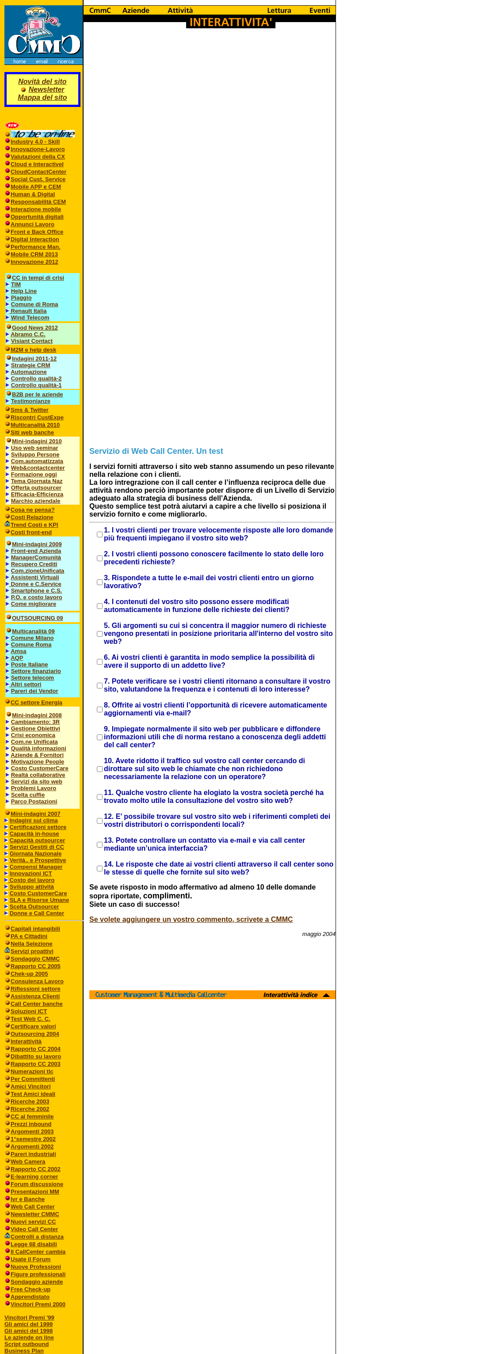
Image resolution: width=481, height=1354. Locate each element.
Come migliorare (34, 604)
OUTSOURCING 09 (37, 618)
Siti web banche (32, 432)
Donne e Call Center (37, 913)
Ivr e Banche (28, 1199)
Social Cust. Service (38, 179)
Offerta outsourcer (36, 487)
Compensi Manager (36, 866)
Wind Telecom (30, 317)
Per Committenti (33, 1079)
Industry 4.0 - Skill (35, 141)
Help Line (24, 291)
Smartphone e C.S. (36, 590)
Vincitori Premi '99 (29, 1317)
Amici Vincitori (31, 1086)
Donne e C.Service (33, 584)
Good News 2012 (35, 327)
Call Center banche (37, 1003)
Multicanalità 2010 (35, 425)
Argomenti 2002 (32, 1146)
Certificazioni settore (38, 827)
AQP (17, 657)
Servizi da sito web (36, 781)
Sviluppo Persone (35, 454)
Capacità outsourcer (37, 840)
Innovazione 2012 (34, 262)
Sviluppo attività (32, 886)
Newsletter (47, 89)
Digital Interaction (35, 239)
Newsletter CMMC (35, 1214)
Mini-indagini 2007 (36, 813)
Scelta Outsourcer (34, 906)
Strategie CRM (30, 365)
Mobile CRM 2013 (34, 254)
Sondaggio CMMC (35, 958)
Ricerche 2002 (30, 1109)
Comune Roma (31, 644)
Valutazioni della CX (38, 156)
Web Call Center (32, 1206)
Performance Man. (36, 246)
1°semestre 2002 (33, 1139)
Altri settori (23, 684)
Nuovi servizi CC (33, 1221)
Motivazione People (38, 761)
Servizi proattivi (32, 951)
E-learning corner (34, 1176)
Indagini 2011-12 (34, 358)
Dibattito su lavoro (36, 1056)
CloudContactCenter (38, 171)
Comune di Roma (34, 304)
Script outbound (26, 1344)
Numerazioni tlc (32, 1071)
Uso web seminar (34, 448)
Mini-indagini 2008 (37, 715)
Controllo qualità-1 (36, 385)
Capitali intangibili (35, 928)
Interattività (26, 1041)
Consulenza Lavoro (37, 981)
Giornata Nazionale (36, 853)
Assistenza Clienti (35, 996)
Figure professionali (38, 1274)
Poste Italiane (29, 664)
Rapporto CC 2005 (36, 966)
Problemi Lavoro (34, 788)
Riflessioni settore (36, 988)
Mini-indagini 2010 (37, 441)
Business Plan (24, 1350)
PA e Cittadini (29, 936)
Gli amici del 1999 (28, 1324)
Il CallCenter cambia (38, 1251)
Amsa (18, 651)
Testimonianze (30, 401)
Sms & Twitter (30, 410)
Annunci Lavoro (32, 224)
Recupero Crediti (34, 564)
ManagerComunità (36, 557)
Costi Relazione (32, 517)
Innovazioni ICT (31, 873)
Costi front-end (31, 532)
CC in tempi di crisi (38, 277)
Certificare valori (33, 1026)
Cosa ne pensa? (33, 509)
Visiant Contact (32, 341)
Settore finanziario (36, 671)
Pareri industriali (33, 1154)
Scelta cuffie (28, 794)
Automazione (29, 372)
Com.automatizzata (37, 461)
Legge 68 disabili (34, 1244)
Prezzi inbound (31, 1124)
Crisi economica (33, 735)
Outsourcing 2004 (35, 1034)
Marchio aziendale (36, 501)
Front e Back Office (37, 231)
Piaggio (21, 297)
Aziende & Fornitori (37, 755)
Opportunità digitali (37, 216)
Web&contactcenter (38, 467)
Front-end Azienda (36, 551)
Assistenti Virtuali (35, 577)
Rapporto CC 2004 (36, 1049)
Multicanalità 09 (33, 631)
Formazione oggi (34, 474)
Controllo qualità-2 (36, 378)
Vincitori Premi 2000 (38, 1304)
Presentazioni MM (35, 1191)
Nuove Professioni (36, 1266)
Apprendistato (30, 1296)
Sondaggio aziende (37, 1281)
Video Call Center (34, 1229)
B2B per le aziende (37, 394)
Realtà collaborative (38, 775)
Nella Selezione (32, 943)
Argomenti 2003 (32, 1131)
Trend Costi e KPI (34, 524)
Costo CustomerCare (40, 768)
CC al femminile (32, 1116)
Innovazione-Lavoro (38, 149)
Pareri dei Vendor (34, 691)
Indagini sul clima (34, 820)
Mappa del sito (42, 97)
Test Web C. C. (30, 1019)
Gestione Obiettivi (35, 728)
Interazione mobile (36, 209)
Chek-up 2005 (29, 973)
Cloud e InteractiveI (37, 164)
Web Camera (28, 1161)
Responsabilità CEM (38, 201)
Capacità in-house (34, 833)
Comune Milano (32, 638)
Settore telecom (32, 677)
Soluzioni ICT (29, 1011)
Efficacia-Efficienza (37, 494)
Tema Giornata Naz (37, 481)
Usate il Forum (30, 1259)
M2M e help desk (33, 349)
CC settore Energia (36, 702)
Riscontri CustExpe (37, 417)
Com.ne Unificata (34, 741)
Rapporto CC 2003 (36, 1064)
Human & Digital (33, 194)
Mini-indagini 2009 (37, 544)
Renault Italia (28, 311)
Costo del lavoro (29, 880)
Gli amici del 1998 (28, 1330)
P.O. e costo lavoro (36, 597)
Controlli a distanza (37, 1236)
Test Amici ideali (33, 1094)
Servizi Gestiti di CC (37, 847)
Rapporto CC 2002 (36, 1169)
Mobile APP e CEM (36, 186)
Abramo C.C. (28, 334)
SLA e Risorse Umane (39, 900)
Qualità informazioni (38, 748)
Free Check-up (30, 1289)
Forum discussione (37, 1184)
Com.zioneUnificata (38, 570)
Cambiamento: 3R (35, 722)
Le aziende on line (29, 1337)
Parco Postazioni (34, 801)
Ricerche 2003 (30, 1101)
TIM (16, 284)
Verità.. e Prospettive (38, 860)
